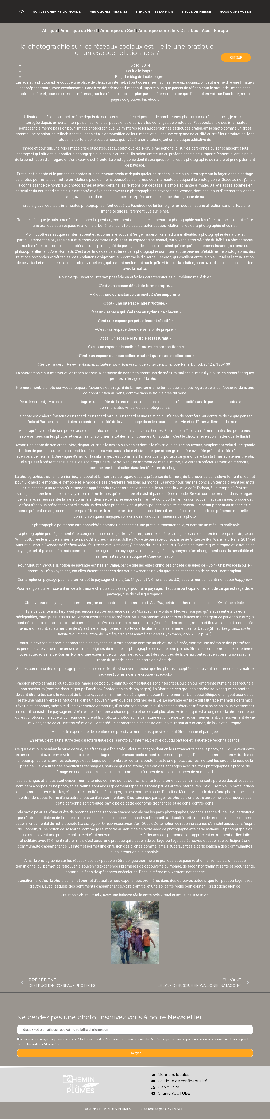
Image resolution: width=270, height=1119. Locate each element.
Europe (221, 30)
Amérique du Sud (117, 30)
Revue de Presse (196, 11)
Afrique (49, 30)
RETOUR (236, 58)
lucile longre (142, 71)
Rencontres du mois (154, 11)
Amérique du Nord (78, 30)
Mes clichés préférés (108, 11)
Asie (206, 30)
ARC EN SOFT (175, 1109)
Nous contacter (235, 11)
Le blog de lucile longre (144, 76)
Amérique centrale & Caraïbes (168, 30)
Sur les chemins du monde (57, 11)
